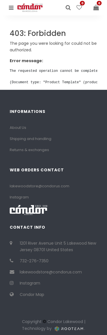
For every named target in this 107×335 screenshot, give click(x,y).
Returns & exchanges (29, 150)
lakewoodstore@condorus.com (39, 186)
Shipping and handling (30, 138)
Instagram (19, 197)
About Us (18, 127)
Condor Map (32, 294)
